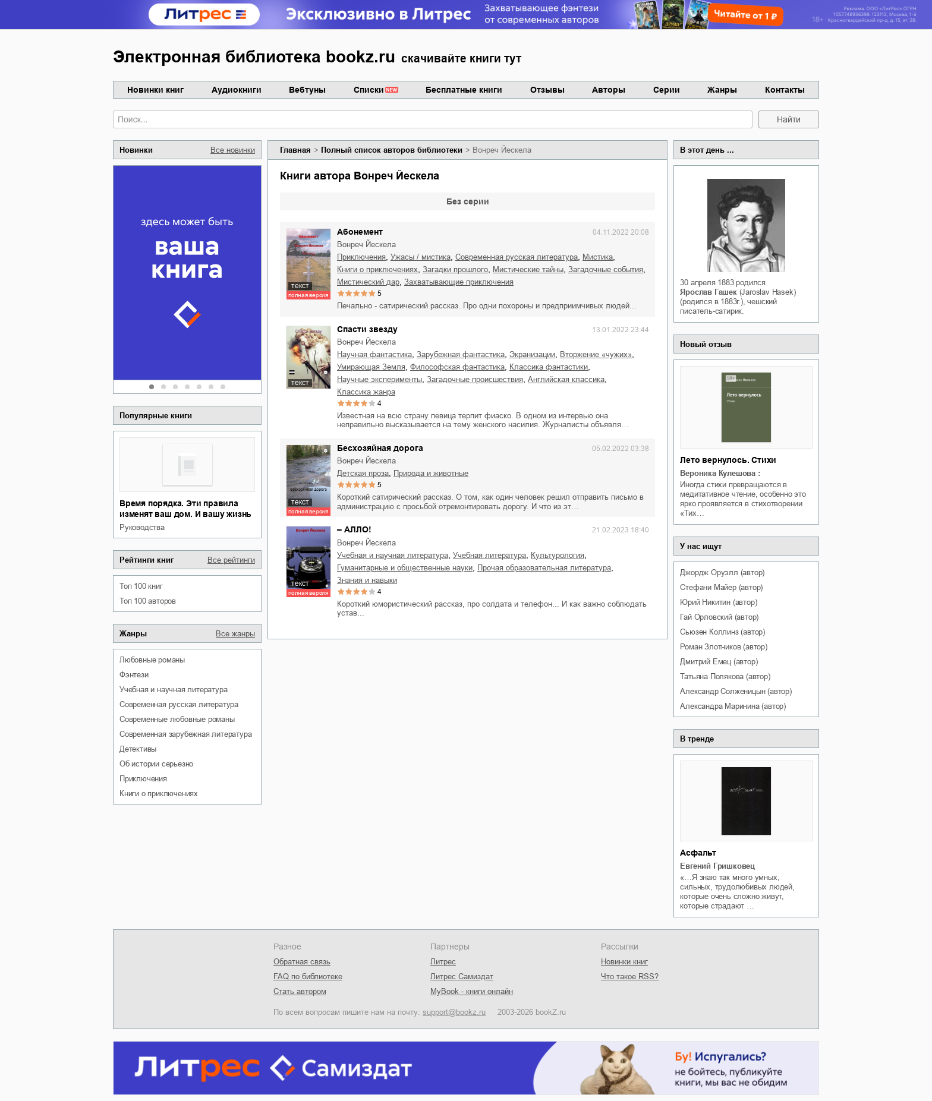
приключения (143, 778)
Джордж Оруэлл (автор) (722, 572)
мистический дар (368, 281)
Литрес (443, 961)
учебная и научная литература (173, 689)
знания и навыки (367, 580)
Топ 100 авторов (147, 601)
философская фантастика (457, 366)
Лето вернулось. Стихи (728, 460)
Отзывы (547, 89)
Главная (295, 150)
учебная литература (489, 555)
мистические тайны (528, 269)
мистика (597, 257)
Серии (666, 89)
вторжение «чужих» (596, 354)
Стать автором (299, 991)
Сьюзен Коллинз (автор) (722, 631)
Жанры (722, 89)
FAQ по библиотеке (307, 976)
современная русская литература (178, 704)
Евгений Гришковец (717, 866)
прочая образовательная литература (544, 567)
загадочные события (605, 269)
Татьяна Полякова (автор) (725, 676)
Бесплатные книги (464, 89)
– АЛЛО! (354, 529)
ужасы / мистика (421, 257)
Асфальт (698, 852)
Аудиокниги (237, 89)
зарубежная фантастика (461, 354)
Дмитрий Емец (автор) (718, 661)
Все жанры (235, 633)
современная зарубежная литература (185, 734)
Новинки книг (155, 89)
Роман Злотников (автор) (723, 646)
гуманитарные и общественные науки (405, 567)
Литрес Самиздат (461, 976)
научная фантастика (374, 354)
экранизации (532, 354)
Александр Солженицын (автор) (735, 691)
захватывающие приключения (459, 281)
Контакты (785, 89)
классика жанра (366, 391)
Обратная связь (301, 961)
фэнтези (134, 674)
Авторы (608, 89)
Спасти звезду (367, 329)
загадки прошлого (455, 269)
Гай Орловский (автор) (719, 617)
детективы (137, 748)
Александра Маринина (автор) (733, 706)
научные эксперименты (379, 379)
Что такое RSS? (630, 976)
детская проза (363, 473)
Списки (369, 89)
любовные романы (152, 659)
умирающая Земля (371, 366)
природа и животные (430, 473)
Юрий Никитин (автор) (718, 602)
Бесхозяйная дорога (380, 448)
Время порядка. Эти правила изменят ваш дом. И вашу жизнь (185, 509)
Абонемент (360, 231)
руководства (142, 527)
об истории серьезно (156, 763)
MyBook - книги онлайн (471, 991)
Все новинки (232, 150)
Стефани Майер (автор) (721, 587)
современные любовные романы (177, 719)
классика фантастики (548, 366)
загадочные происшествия (475, 379)
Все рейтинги (231, 560)
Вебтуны (307, 89)
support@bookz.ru (454, 1012)
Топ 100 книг (141, 586)
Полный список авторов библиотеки (391, 150)
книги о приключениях (158, 793)
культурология (557, 555)
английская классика (566, 379)
